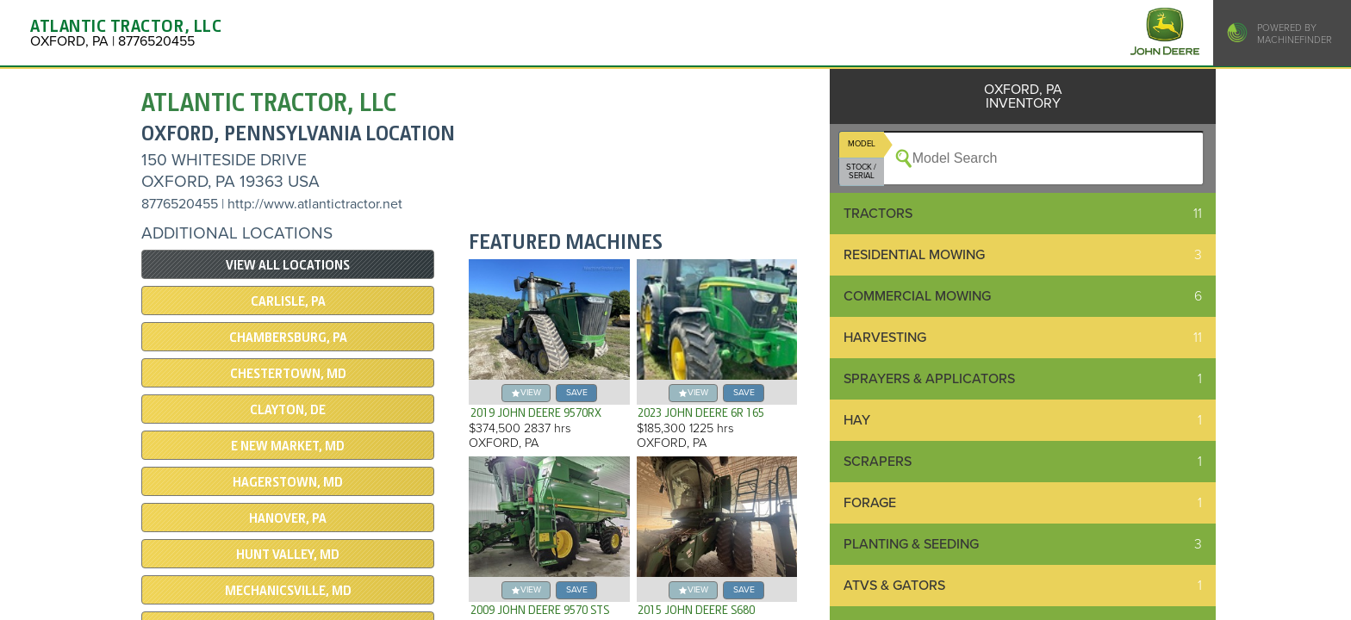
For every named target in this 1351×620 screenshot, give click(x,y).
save (577, 392)
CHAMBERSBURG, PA (288, 337)
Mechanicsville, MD (288, 591)
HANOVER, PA (288, 518)
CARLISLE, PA (288, 301)
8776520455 (179, 204)
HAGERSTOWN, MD (288, 482)
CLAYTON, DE (288, 410)
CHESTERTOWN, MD (288, 374)
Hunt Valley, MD (287, 554)
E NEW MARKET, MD (288, 446)
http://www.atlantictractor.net (314, 204)
